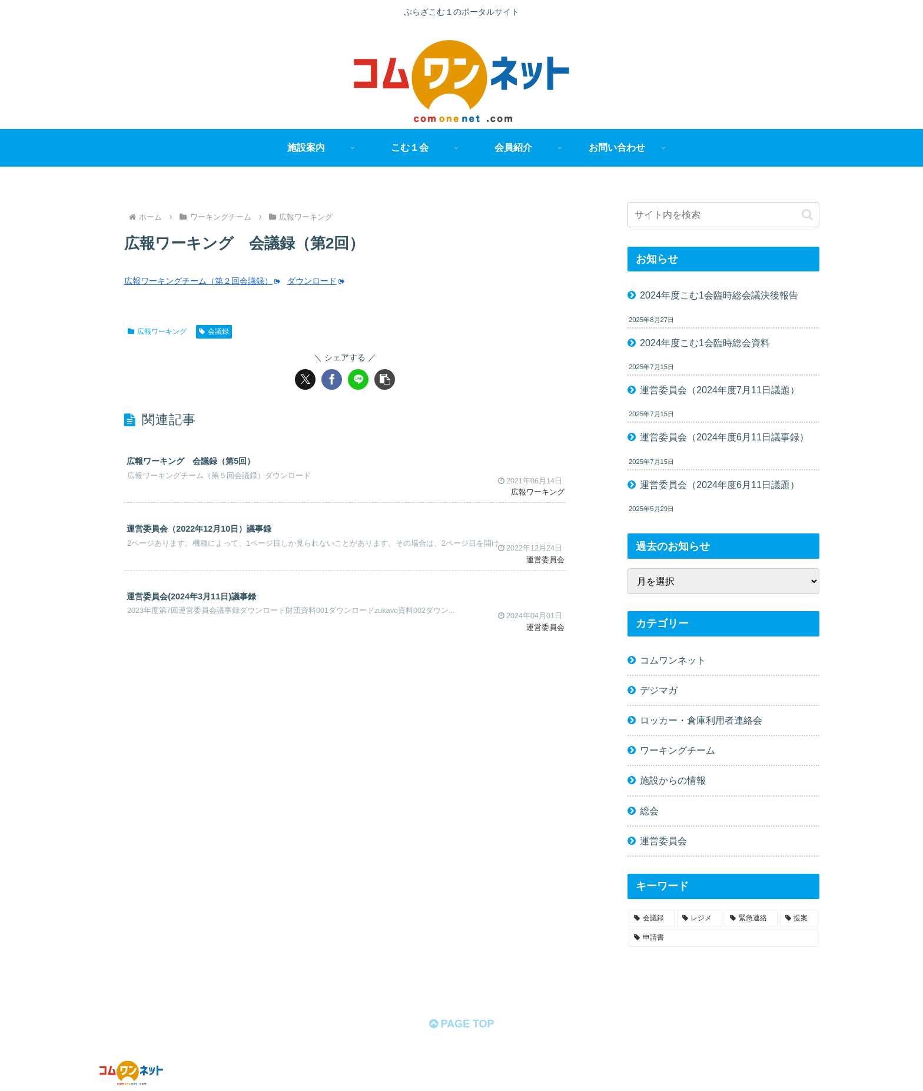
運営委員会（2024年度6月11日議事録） (724, 437)
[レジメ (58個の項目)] (700, 918)
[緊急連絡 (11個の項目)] (751, 918)
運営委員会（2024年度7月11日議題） (719, 389)
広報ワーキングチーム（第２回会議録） (202, 281)
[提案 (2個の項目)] (799, 918)
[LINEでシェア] (358, 379)
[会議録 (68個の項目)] (652, 918)
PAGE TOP (461, 1024)
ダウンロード (316, 281)
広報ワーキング (157, 331)
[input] (723, 214)
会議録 (214, 331)
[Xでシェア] (305, 379)
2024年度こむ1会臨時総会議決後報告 (719, 295)
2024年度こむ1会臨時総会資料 (705, 342)
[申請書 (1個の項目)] (723, 938)
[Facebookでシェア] (331, 379)
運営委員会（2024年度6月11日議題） (719, 484)
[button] (384, 379)
